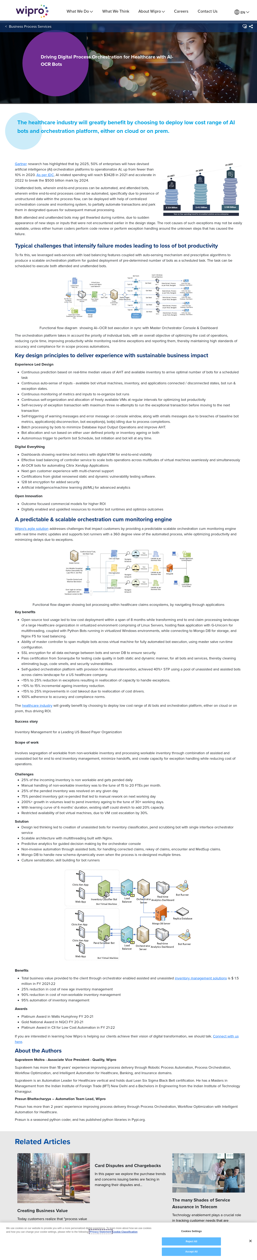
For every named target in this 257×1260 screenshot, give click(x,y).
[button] (244, 28)
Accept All (191, 1251)
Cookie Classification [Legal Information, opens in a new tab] (125, 1231)
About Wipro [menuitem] (151, 11)
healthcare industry (37, 705)
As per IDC (45, 174)
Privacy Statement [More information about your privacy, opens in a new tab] (100, 1231)
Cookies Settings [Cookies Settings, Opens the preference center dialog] (191, 1231)
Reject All (191, 1241)
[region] (128, 1241)
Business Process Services (30, 28)
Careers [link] (181, 11)
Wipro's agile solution (32, 528)
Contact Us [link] (207, 11)
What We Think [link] (115, 11)
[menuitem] (241, 12)
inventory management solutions (201, 978)
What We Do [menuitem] (80, 11)
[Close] (250, 1241)
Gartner (21, 163)
